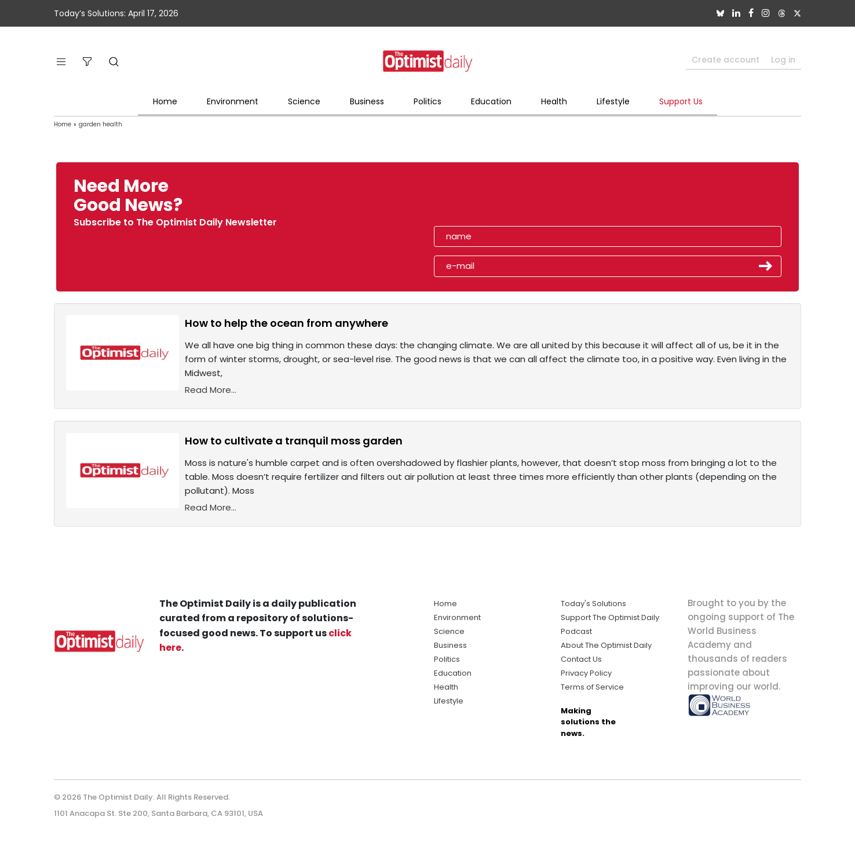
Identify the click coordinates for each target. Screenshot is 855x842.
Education (491, 101)
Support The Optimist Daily (610, 617)
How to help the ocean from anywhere (286, 323)
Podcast (576, 631)
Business (367, 101)
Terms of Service (592, 686)
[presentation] (501, 199)
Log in (783, 59)
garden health (100, 124)
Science (304, 101)
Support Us (681, 101)
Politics (427, 101)
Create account (725, 59)
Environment (232, 101)
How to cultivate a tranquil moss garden (294, 440)
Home (165, 101)
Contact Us (581, 659)
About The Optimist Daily (606, 645)
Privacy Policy (586, 673)
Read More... (210, 390)
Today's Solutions (593, 603)
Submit (766, 266)
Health (554, 101)
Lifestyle (613, 101)
